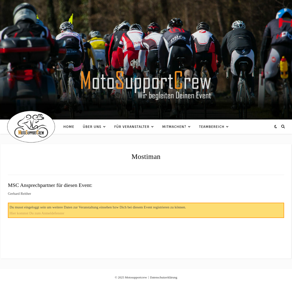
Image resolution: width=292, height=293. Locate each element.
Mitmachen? (174, 127)
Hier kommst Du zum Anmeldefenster (37, 213)
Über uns (92, 127)
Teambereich (211, 127)
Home (68, 127)
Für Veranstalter (131, 127)
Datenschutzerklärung (163, 277)
